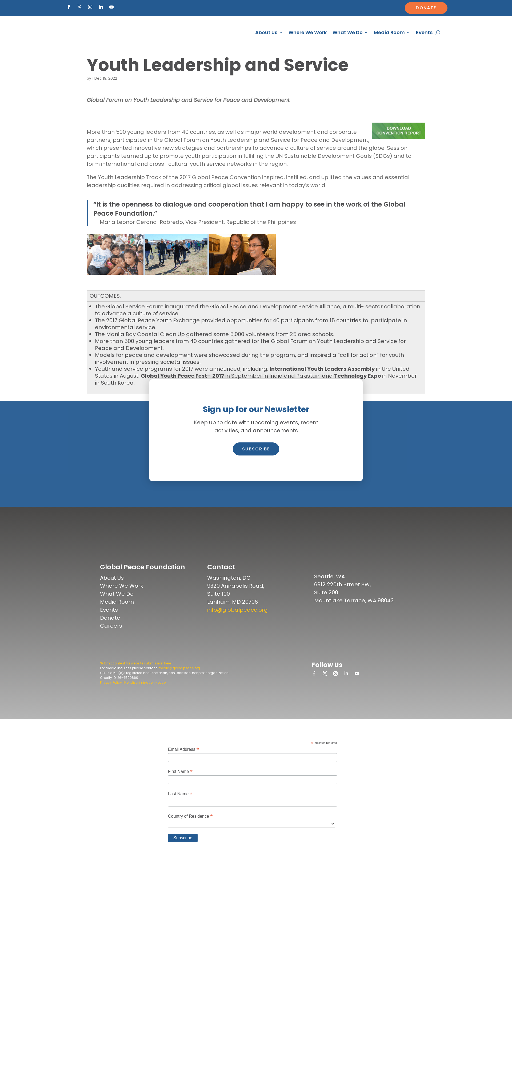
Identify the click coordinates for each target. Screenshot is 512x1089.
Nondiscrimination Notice (145, 697)
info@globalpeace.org (237, 624)
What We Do (348, 33)
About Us (266, 33)
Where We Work (308, 33)
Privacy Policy (111, 697)
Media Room (389, 33)
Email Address (183, 764)
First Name (180, 787)
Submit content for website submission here (135, 678)
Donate (426, 8)
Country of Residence (190, 831)
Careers (111, 640)
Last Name (180, 809)
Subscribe (256, 464)
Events (424, 33)
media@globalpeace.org (179, 683)
